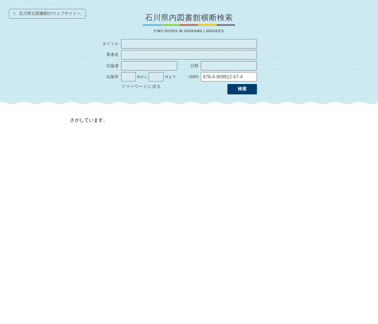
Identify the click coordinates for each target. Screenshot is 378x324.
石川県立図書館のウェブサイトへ (50, 13)
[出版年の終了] (156, 77)
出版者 (112, 66)
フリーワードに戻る (141, 86)
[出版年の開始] (128, 77)
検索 (242, 88)
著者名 (112, 54)
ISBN (193, 77)
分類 (194, 66)
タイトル (110, 43)
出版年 (112, 77)
